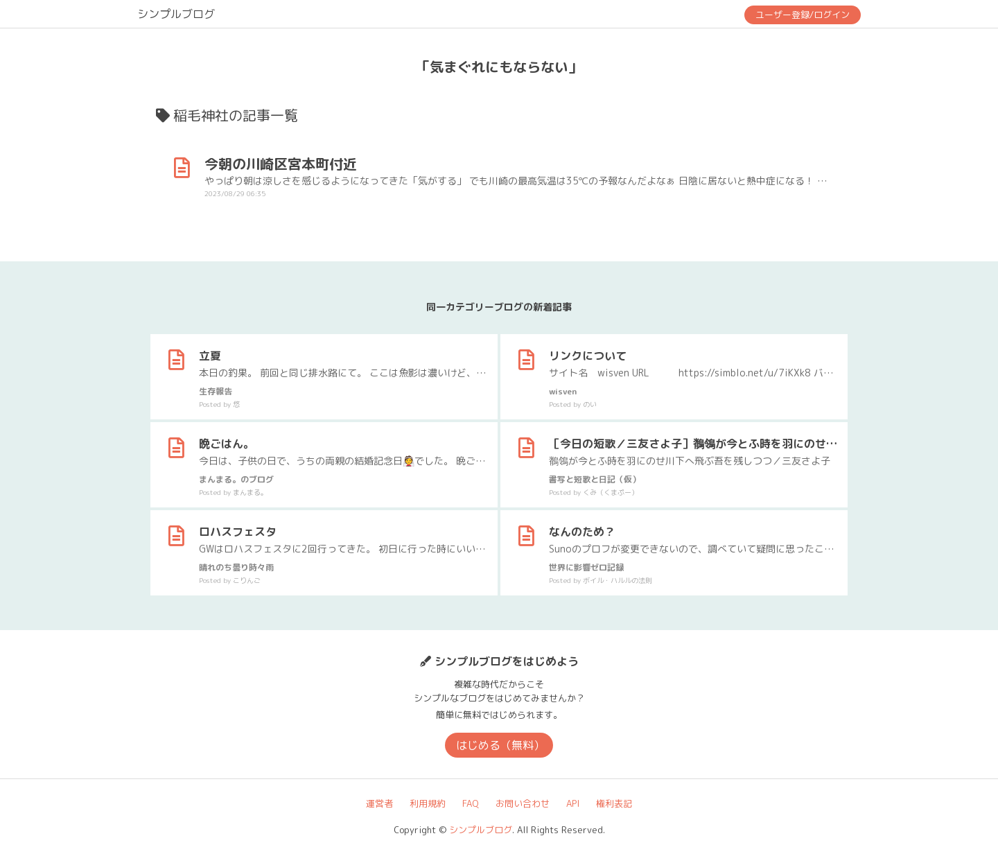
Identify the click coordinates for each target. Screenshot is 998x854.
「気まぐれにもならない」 (499, 66)
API (572, 803)
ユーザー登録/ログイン (802, 14)
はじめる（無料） (500, 745)
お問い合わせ (523, 803)
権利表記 (614, 803)
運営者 (379, 803)
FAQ (470, 803)
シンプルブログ (176, 13)
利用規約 (428, 803)
